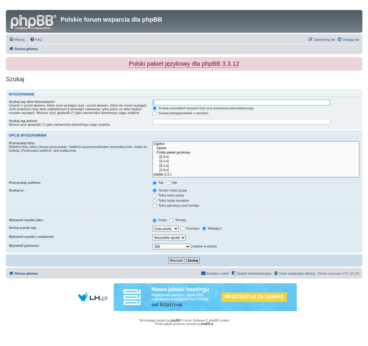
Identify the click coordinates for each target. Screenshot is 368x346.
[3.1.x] (256, 166)
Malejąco (212, 228)
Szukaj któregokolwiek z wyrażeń (180, 113)
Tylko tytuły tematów (171, 200)
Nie (171, 182)
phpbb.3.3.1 (256, 174)
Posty (160, 220)
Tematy (177, 220)
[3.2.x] (256, 161)
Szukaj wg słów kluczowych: (32, 101)
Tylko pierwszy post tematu (176, 205)
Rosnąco (190, 228)
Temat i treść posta (170, 190)
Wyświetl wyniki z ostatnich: (32, 236)
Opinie (256, 148)
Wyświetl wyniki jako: (26, 220)
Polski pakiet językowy (256, 152)
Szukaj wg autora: (23, 121)
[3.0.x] (256, 170)
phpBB (175, 320)
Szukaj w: (16, 190)
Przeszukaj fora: (22, 143)
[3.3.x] (256, 157)
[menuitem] (36, 39)
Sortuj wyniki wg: (23, 228)
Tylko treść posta (168, 195)
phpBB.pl (207, 324)
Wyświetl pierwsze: (24, 245)
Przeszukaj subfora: (25, 182)
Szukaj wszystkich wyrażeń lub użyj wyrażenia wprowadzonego (203, 108)
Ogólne (256, 144)
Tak (158, 182)
